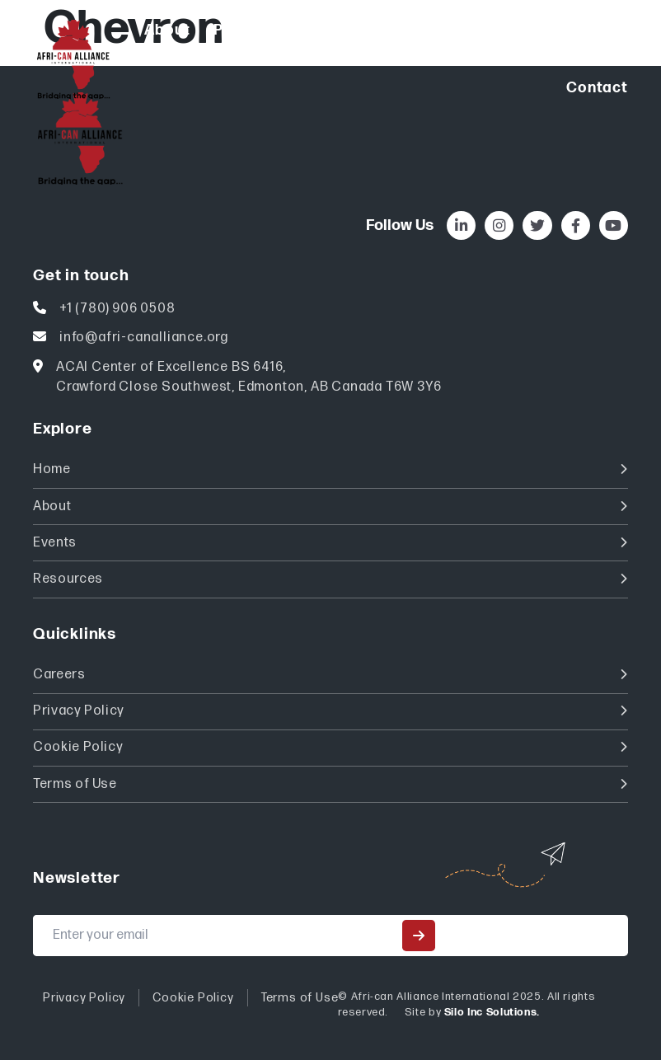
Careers (330, 674)
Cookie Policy (330, 747)
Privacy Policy (330, 711)
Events (330, 543)
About (330, 506)
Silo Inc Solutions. (492, 1012)
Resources (330, 579)
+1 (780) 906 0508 (117, 309)
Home (330, 469)
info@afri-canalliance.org (143, 337)
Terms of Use (330, 784)
